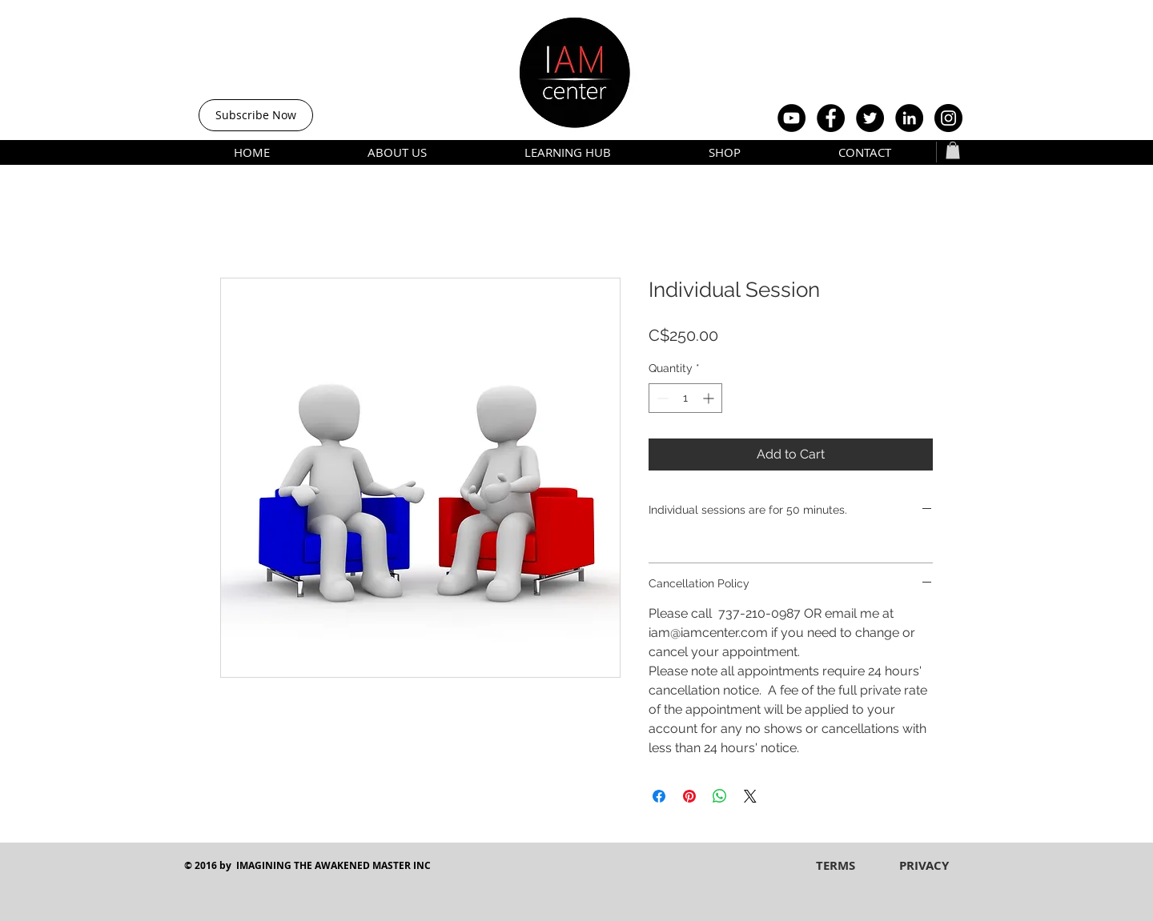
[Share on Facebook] (659, 796)
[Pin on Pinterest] (689, 796)
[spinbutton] (685, 398)
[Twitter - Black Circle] (870, 118)
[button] (953, 150)
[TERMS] (835, 865)
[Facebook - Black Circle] (831, 118)
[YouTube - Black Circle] (791, 118)
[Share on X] (750, 796)
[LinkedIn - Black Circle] (909, 118)
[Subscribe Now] (256, 115)
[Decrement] (661, 398)
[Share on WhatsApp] (719, 796)
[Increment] (710, 398)
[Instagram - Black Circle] (948, 118)
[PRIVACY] (923, 865)
